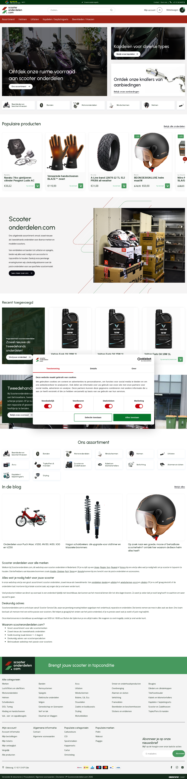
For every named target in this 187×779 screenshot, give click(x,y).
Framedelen (117, 702)
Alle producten (8, 754)
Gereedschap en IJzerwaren (51, 706)
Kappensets (69, 745)
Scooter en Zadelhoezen (159, 706)
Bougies (152, 683)
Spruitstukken (70, 741)
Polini (98, 731)
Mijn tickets (7, 741)
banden (105, 582)
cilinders (144, 582)
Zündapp (60, 571)
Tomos (71, 571)
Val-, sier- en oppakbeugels (14, 715)
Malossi (99, 736)
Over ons (164, 2)
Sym (108, 567)
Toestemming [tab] (53, 368)
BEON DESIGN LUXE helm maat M (149, 179)
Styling (78, 711)
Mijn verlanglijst (9, 745)
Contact (156, 2)
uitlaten (114, 582)
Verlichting (116, 697)
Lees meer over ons (21, 273)
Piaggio (103, 567)
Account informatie (11, 731)
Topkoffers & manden (158, 711)
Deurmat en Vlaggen (48, 715)
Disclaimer (60, 776)
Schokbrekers (8, 702)
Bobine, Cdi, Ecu (82, 697)
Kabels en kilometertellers (160, 697)
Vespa (96, 567)
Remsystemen (45, 688)
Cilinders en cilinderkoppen (159, 688)
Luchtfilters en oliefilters (13, 688)
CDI (65, 736)
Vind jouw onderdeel (19, 357)
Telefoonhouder (155, 692)
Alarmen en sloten (120, 692)
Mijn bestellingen (9, 736)
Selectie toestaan (93, 417)
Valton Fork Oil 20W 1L (64, 354)
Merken (5, 683)
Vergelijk (5, 750)
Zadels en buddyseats (85, 706)
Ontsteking (69, 754)
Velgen (42, 702)
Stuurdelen (80, 702)
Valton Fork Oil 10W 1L (157, 354)
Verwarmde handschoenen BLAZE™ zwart (62, 177)
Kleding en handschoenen (13, 711)
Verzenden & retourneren (12, 776)
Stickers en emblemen (122, 711)
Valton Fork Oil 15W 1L (111, 354)
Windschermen (81, 692)
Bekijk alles (179, 487)
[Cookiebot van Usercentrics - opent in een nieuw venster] (139, 360)
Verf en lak (43, 711)
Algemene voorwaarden (44, 736)
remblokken (96, 582)
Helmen (23, 19)
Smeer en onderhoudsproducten (126, 683)
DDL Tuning (7, 706)
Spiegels (42, 692)
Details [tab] (93, 368)
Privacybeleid (29, 776)
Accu (77, 683)
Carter (67, 750)
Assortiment (8, 19)
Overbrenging (118, 688)
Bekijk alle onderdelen (174, 126)
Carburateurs (70, 731)
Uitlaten (35, 19)
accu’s (135, 582)
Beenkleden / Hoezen (83, 19)
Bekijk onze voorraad (21, 415)
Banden (42, 683)
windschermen (126, 582)
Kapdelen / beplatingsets (55, 19)
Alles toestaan (132, 417)
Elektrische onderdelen (49, 697)
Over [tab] (134, 368)
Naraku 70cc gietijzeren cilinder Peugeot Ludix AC (19, 179)
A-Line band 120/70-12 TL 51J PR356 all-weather (108, 179)
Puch (67, 571)
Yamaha (80, 571)
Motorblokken (81, 715)
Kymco (122, 567)
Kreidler (53, 571)
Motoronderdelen (10, 692)
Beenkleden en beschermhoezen (126, 706)
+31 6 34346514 (177, 2)
